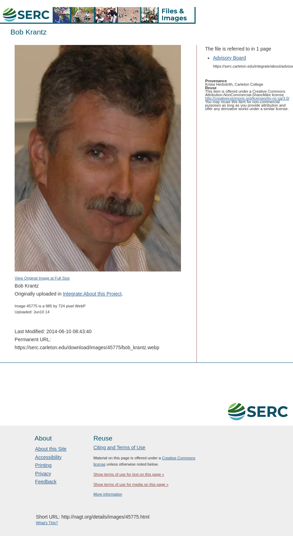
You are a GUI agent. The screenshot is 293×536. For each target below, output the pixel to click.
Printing (43, 465)
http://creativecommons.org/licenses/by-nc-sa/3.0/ (247, 98)
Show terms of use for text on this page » (128, 474)
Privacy (43, 473)
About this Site (50, 449)
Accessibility (48, 457)
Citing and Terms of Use (119, 447)
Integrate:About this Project (92, 294)
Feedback (45, 481)
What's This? (47, 523)
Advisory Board (229, 58)
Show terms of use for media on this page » (130, 484)
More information (107, 494)
